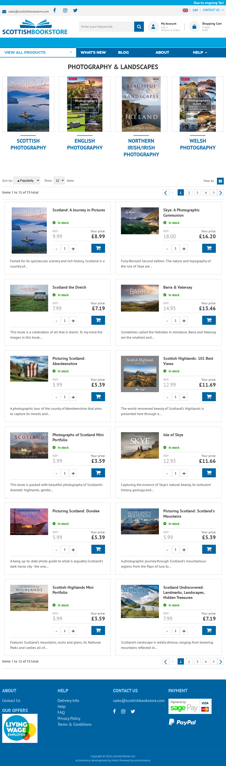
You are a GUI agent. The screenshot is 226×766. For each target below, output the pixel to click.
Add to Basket (98, 248)
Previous (166, 192)
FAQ (61, 712)
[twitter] (73, 11)
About (162, 43)
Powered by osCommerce (134, 760)
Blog (124, 43)
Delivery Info (68, 700)
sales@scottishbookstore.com (28, 11)
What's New (95, 43)
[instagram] (63, 11)
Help (62, 706)
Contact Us (11, 700)
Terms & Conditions (75, 724)
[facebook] (53, 11)
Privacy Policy (69, 718)
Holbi (115, 760)
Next (220, 192)
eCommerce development (91, 760)
